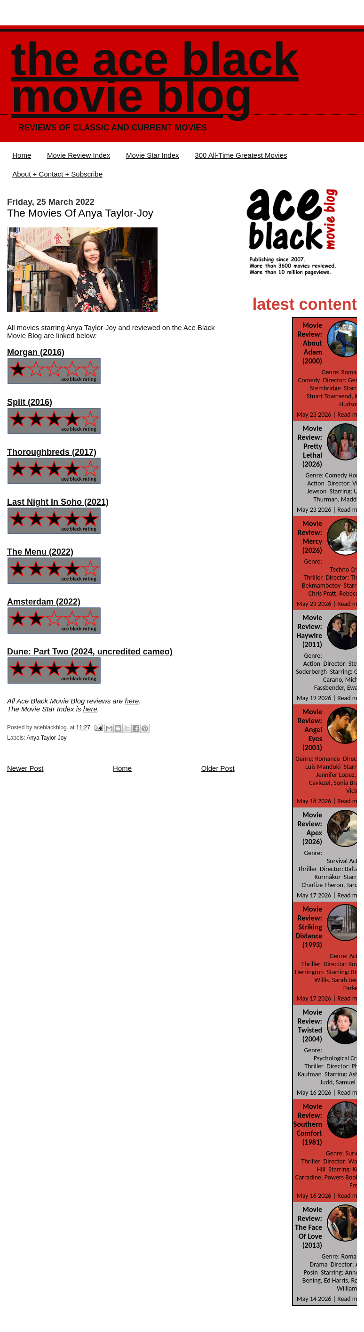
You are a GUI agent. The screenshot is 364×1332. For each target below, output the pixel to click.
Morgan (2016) (35, 352)
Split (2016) (29, 402)
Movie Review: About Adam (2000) (309, 343)
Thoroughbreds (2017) (51, 452)
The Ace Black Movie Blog (154, 77)
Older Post (218, 768)
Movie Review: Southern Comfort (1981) (307, 1124)
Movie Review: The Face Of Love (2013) (308, 1227)
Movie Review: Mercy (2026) (309, 537)
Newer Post (25, 768)
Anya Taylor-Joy (46, 738)
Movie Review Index (78, 155)
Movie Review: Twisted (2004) (309, 1025)
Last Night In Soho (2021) (58, 502)
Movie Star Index (152, 155)
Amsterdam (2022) (43, 601)
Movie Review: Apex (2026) (309, 828)
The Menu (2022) (40, 552)
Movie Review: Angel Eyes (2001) (309, 729)
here (132, 701)
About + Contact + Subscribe (57, 174)
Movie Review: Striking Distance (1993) (308, 926)
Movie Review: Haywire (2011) (309, 631)
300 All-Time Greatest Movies (241, 155)
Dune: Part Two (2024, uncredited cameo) (90, 651)
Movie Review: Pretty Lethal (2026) (309, 446)
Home (21, 155)
